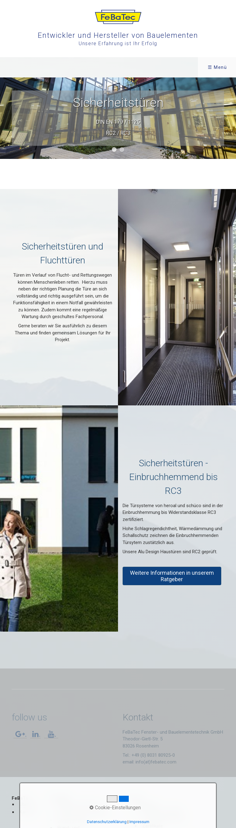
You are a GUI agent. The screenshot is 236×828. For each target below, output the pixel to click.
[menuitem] (22, 67)
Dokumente (145, 804)
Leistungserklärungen (163, 818)
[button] (172, 576)
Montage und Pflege (162, 810)
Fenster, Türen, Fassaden (82, 812)
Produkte (66, 67)
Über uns (28, 804)
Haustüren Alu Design (79, 804)
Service (109, 67)
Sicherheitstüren (73, 820)
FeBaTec (20, 67)
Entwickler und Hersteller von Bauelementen (118, 35)
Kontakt (152, 67)
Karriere (27, 812)
